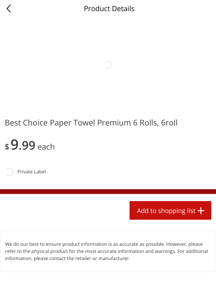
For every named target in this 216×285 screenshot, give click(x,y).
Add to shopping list (166, 210)
